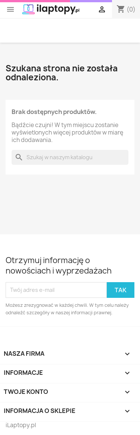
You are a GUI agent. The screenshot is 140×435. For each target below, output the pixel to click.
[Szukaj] (70, 157)
